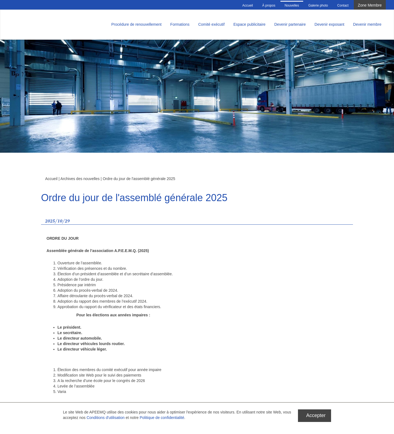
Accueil (247, 5)
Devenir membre (367, 24)
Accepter (316, 415)
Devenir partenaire (290, 24)
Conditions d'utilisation (105, 417)
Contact (343, 5)
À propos (268, 5)
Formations (179, 24)
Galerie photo (318, 5)
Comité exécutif (211, 24)
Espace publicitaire (249, 24)
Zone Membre (370, 5)
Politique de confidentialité (162, 417)
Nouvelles (292, 5)
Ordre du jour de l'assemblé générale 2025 (139, 179)
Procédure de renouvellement (136, 24)
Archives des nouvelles (80, 179)
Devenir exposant (329, 24)
